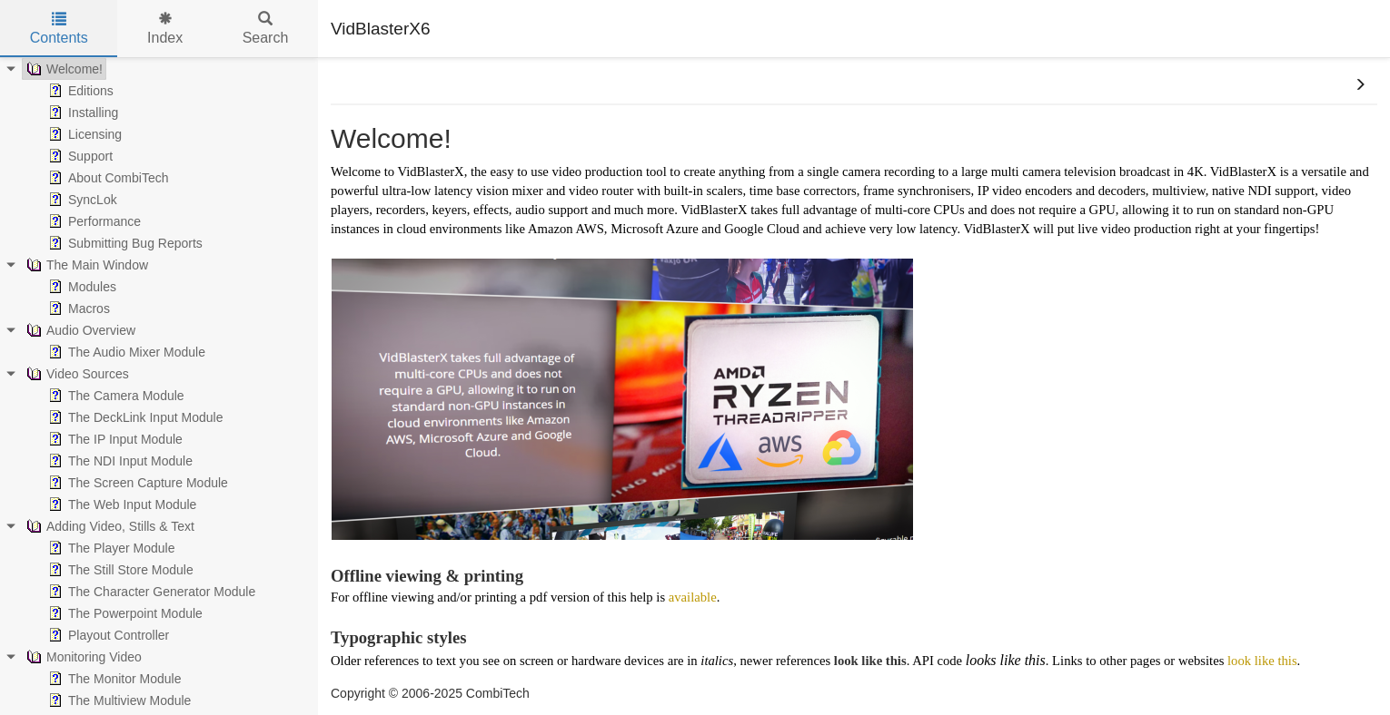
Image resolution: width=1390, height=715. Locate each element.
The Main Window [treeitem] (85, 265)
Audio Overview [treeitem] (79, 330)
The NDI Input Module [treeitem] (119, 461)
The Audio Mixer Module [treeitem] (125, 352)
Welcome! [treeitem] (63, 69)
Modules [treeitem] (80, 287)
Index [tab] (165, 28)
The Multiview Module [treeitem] (118, 700)
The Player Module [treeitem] (110, 548)
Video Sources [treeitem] (76, 374)
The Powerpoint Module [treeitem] (124, 613)
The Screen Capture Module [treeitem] (136, 483)
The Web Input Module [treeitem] (120, 504)
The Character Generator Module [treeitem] (150, 591)
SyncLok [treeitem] (81, 200)
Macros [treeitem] (77, 308)
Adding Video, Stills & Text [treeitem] (108, 526)
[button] (1360, 85)
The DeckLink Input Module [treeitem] (134, 417)
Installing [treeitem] (81, 112)
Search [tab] (266, 28)
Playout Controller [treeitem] (107, 635)
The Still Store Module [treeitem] (119, 570)
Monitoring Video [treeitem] (82, 657)
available (693, 597)
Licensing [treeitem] (83, 134)
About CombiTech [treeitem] (107, 178)
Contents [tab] (59, 28)
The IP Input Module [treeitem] (114, 439)
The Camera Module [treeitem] (114, 395)
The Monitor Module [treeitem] (113, 679)
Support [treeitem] (79, 156)
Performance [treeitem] (93, 221)
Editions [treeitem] (79, 91)
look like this (1262, 660)
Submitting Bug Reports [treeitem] (124, 243)
